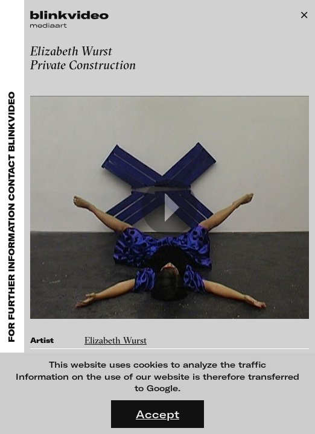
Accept (157, 414)
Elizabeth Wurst (115, 340)
